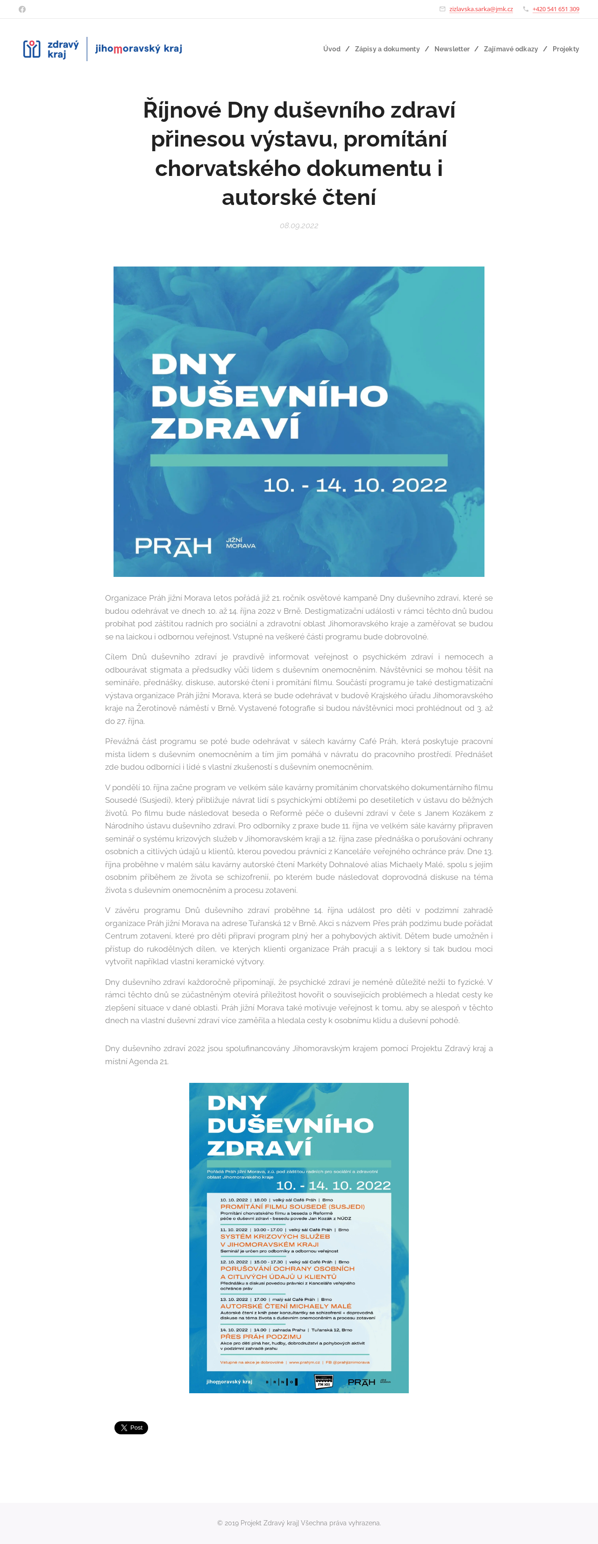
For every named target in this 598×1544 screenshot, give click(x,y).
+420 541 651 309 (556, 9)
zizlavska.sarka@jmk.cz (481, 9)
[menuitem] (326, 49)
